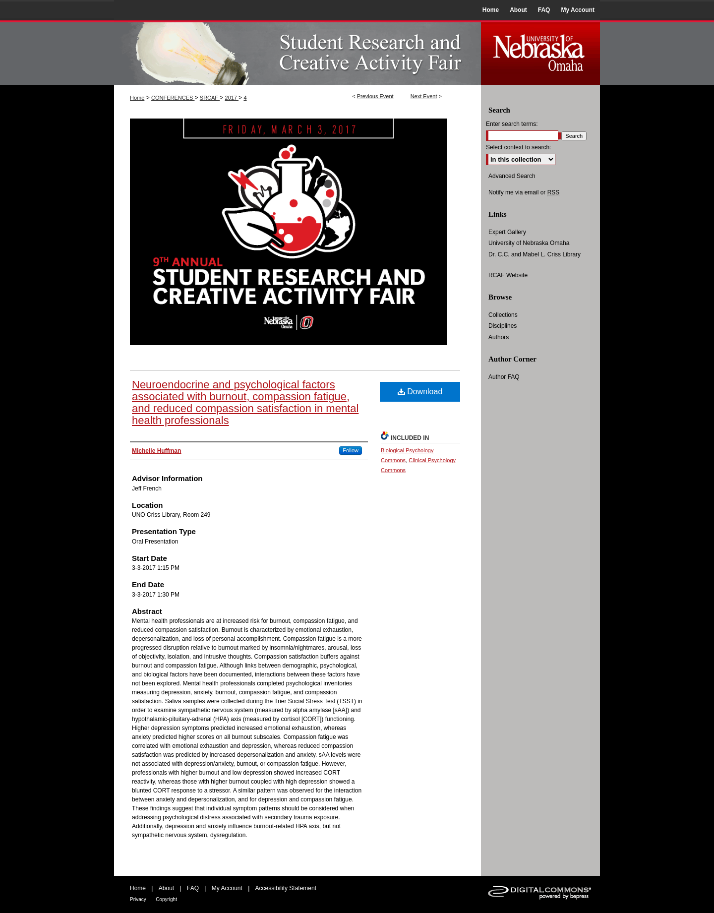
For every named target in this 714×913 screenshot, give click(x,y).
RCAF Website (508, 275)
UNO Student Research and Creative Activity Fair (297, 52)
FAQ (193, 888)
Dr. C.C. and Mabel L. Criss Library (534, 254)
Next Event (424, 96)
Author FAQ (504, 376)
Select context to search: (518, 147)
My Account (227, 888)
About (166, 888)
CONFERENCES (172, 98)
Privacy (138, 899)
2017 (232, 98)
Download (420, 391)
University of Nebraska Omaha (528, 243)
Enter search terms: (512, 124)
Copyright (166, 899)
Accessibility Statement (285, 888)
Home (137, 98)
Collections (503, 314)
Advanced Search (512, 176)
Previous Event (375, 96)
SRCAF (210, 98)
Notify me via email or (523, 192)
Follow (350, 450)
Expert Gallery (507, 232)
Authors (498, 337)
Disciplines (502, 325)
